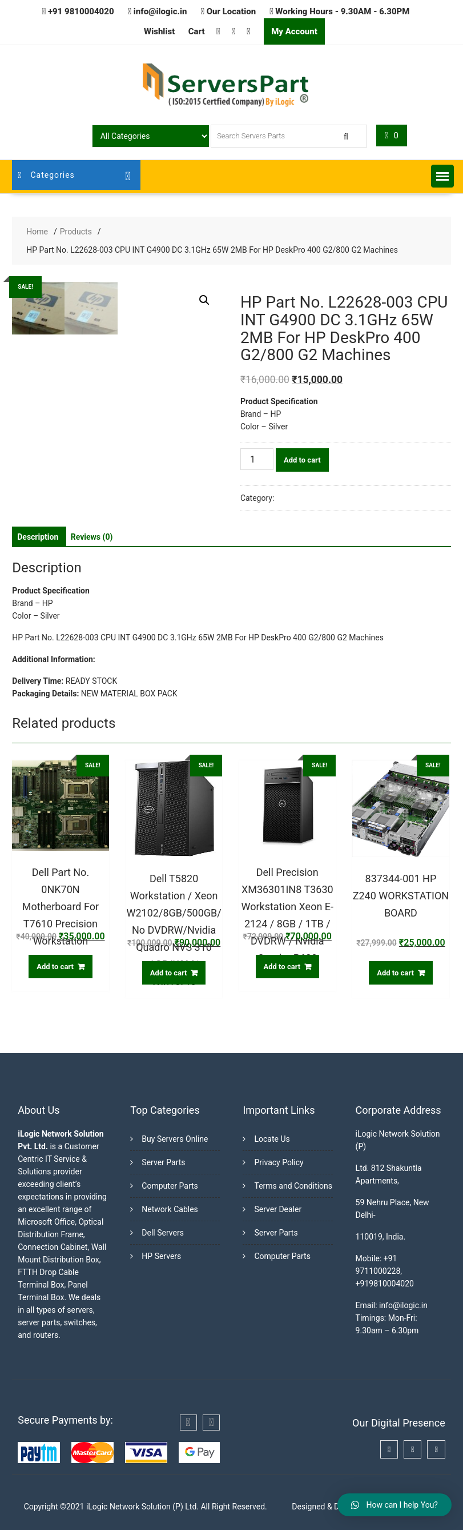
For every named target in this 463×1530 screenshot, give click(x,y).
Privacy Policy (278, 1162)
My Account (294, 31)
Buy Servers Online (175, 1138)
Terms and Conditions (293, 1185)
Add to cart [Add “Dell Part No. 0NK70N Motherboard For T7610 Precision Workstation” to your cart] (55, 966)
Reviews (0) (92, 536)
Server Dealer (277, 1209)
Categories (46, 175)
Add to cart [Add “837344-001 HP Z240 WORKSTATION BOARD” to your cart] (395, 973)
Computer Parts (170, 1185)
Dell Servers (163, 1232)
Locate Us (271, 1138)
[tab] (37, 537)
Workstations (299, 498)
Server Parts (163, 1162)
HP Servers (161, 1256)
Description (37, 536)
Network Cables (170, 1209)
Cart (196, 31)
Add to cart (302, 460)
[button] (442, 176)
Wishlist (159, 31)
